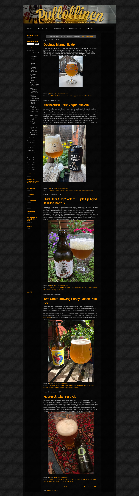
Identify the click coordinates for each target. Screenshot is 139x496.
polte (80, 190)
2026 (30, 51)
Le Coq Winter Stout (34, 118)
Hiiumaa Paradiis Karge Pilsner (34, 107)
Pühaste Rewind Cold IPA (34, 112)
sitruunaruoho (83, 96)
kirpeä (83, 479)
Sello (45, 481)
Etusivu (30, 29)
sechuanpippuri (74, 96)
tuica (58, 289)
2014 (30, 164)
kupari (67, 190)
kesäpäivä (78, 479)
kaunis (72, 479)
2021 (30, 147)
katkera (71, 385)
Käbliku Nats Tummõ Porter (33, 63)
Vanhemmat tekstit (91, 486)
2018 (30, 155)
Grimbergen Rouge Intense (33, 123)
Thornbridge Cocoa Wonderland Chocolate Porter (34, 77)
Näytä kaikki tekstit (87, 36)
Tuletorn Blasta (34, 115)
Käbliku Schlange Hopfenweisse (34, 96)
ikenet (67, 479)
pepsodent (89, 479)
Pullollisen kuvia (58, 29)
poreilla (57, 387)
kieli (75, 385)
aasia (51, 479)
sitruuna (62, 387)
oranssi (51, 387)
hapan (62, 385)
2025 (30, 138)
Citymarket (57, 479)
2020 (30, 150)
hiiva (66, 385)
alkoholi (52, 287)
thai (92, 190)
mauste (84, 287)
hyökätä (67, 287)
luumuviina (78, 287)
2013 (30, 167)
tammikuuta (33, 53)
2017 (30, 157)
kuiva (62, 96)
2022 (30, 145)
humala (52, 190)
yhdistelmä (70, 481)
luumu (73, 287)
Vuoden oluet (42, 29)
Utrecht (90, 96)
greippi (58, 385)
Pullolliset (89, 29)
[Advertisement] (33, 260)
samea (95, 479)
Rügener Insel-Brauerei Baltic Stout (34, 129)
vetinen (63, 481)
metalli (86, 385)
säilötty (54, 289)
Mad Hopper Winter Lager (34, 133)
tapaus (76, 387)
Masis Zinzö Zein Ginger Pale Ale (66, 105)
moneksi (91, 385)
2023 (30, 143)
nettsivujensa (47, 317)
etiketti (57, 287)
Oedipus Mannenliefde (59, 44)
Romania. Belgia (92, 287)
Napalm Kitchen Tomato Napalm (34, 102)
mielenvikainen (73, 190)
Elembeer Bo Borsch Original (33, 58)
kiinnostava (80, 385)
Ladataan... (30, 37)
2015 (30, 162)
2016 (30, 160)
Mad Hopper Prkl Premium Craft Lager (34, 84)
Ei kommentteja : (63, 93)
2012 (30, 169)
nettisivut (46, 387)
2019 (30, 152)
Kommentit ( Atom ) (52, 490)
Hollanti (57, 96)
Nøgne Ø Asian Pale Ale (59, 396)
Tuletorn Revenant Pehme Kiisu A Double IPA (34, 91)
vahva (62, 289)
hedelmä (52, 96)
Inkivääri (57, 190)
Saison (67, 96)
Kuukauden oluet (75, 29)
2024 (30, 140)
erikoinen (52, 385)
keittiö (62, 190)
